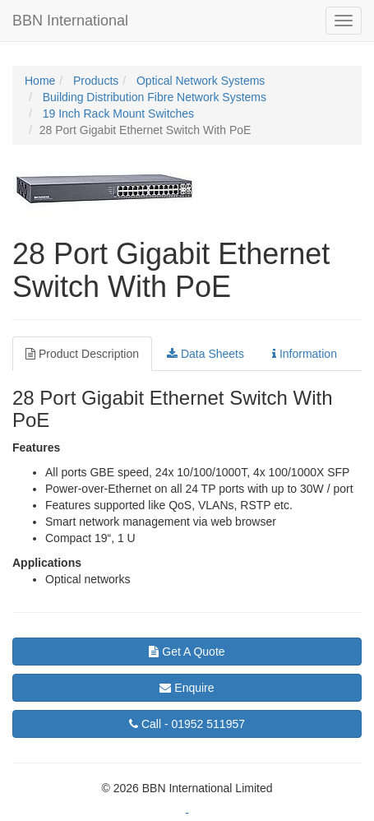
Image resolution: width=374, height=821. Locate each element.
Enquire (186, 687)
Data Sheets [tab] (205, 353)
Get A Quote (186, 651)
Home (40, 80)
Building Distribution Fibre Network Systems (152, 97)
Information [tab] (304, 353)
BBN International (70, 20)
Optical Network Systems (199, 80)
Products (94, 80)
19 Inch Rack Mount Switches (116, 113)
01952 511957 (187, 724)
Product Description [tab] (82, 353)
